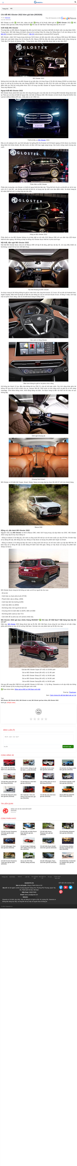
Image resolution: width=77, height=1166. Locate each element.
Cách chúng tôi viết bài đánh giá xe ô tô (63, 695)
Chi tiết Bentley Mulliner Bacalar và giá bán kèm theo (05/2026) (66, 847)
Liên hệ (27, 876)
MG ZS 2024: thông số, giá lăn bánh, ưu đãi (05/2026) (28, 769)
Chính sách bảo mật (57, 877)
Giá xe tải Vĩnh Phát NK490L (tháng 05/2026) (28, 861)
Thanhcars (72, 692)
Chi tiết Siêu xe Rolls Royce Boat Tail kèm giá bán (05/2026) (29, 833)
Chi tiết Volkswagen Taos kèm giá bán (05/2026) (8, 846)
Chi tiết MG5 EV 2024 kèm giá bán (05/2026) (28, 782)
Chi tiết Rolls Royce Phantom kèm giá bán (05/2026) (46, 833)
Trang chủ (5, 8)
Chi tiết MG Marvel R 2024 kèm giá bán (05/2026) (8, 795)
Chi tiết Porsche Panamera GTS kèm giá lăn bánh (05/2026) (9, 833)
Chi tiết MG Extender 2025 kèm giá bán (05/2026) (67, 782)
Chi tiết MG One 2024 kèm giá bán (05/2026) (48, 795)
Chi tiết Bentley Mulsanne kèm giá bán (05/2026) (67, 832)
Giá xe (20, 876)
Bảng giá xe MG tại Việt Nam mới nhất (27, 689)
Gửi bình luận (68, 746)
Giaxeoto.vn (31, 897)
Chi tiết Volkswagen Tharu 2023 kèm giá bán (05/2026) (48, 861)
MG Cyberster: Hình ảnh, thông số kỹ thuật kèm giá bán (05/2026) (28, 796)
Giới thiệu (12, 876)
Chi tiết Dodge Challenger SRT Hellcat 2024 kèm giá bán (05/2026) (28, 847)
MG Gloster (42, 140)
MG (11, 8)
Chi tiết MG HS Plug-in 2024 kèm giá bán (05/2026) (68, 768)
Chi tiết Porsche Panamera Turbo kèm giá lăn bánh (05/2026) (9, 862)
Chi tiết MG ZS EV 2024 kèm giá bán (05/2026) (47, 768)
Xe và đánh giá (34, 877)
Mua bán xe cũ (42, 877)
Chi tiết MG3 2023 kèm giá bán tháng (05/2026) (8, 782)
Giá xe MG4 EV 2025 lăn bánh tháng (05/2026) (67, 795)
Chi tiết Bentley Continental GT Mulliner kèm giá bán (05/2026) (67, 862)
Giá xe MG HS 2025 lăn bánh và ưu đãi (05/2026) (8, 768)
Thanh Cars (7, 17)
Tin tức (50, 876)
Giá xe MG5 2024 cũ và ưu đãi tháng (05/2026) (48, 782)
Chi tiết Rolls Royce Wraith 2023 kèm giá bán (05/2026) (48, 846)
